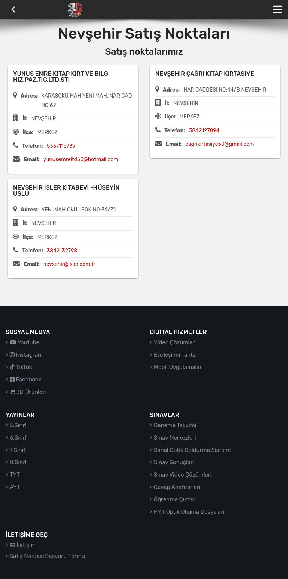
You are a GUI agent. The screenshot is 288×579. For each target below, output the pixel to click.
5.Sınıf (18, 425)
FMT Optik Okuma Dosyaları (189, 511)
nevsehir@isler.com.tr (69, 264)
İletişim (23, 545)
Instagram (26, 354)
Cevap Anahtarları (177, 487)
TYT (15, 474)
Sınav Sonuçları (174, 462)
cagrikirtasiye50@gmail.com (219, 144)
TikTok (21, 367)
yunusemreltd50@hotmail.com (80, 159)
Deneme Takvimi (175, 425)
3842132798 (62, 251)
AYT (15, 487)
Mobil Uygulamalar (178, 367)
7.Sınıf (18, 450)
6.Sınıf (18, 437)
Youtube (24, 342)
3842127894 (204, 131)
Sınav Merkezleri (175, 437)
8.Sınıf (18, 462)
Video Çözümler (174, 342)
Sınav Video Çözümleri (183, 474)
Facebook (25, 379)
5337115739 (61, 146)
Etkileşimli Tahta (175, 354)
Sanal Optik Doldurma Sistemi (192, 450)
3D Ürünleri (28, 391)
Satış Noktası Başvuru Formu (47, 556)
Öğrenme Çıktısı (174, 499)
